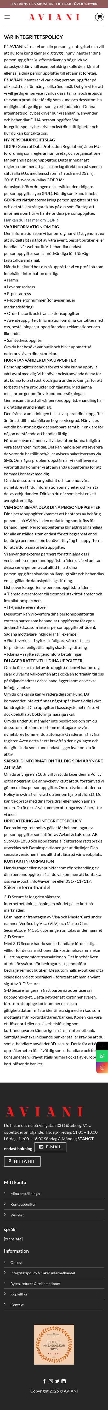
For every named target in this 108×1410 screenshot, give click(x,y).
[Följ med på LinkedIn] (63, 1381)
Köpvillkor (19, 1294)
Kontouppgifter (23, 1204)
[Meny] (7, 16)
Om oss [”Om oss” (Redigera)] (16, 1262)
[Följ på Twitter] (57, 1381)
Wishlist (17, 1215)
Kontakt (17, 1305)
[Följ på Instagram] (51, 1381)
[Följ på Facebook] (44, 1381)
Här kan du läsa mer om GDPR (31, 219)
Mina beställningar (26, 1193)
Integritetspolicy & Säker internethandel (42, 1273)
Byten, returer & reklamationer (35, 1283)
